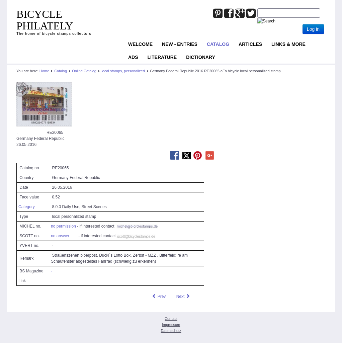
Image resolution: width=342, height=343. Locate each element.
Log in (313, 29)
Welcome (140, 44)
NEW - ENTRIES (179, 44)
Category (26, 206)
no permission (63, 226)
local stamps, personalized (123, 71)
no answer (60, 236)
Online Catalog (84, 71)
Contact (171, 319)
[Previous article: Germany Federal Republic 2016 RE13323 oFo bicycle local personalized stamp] (158, 296)
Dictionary (200, 57)
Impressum (171, 325)
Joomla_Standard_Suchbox (257, 8)
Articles (250, 44)
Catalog (218, 44)
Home (44, 71)
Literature (162, 57)
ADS (133, 57)
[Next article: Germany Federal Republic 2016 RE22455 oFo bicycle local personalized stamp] (183, 296)
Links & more (288, 44)
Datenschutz (171, 331)
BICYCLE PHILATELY (44, 20)
